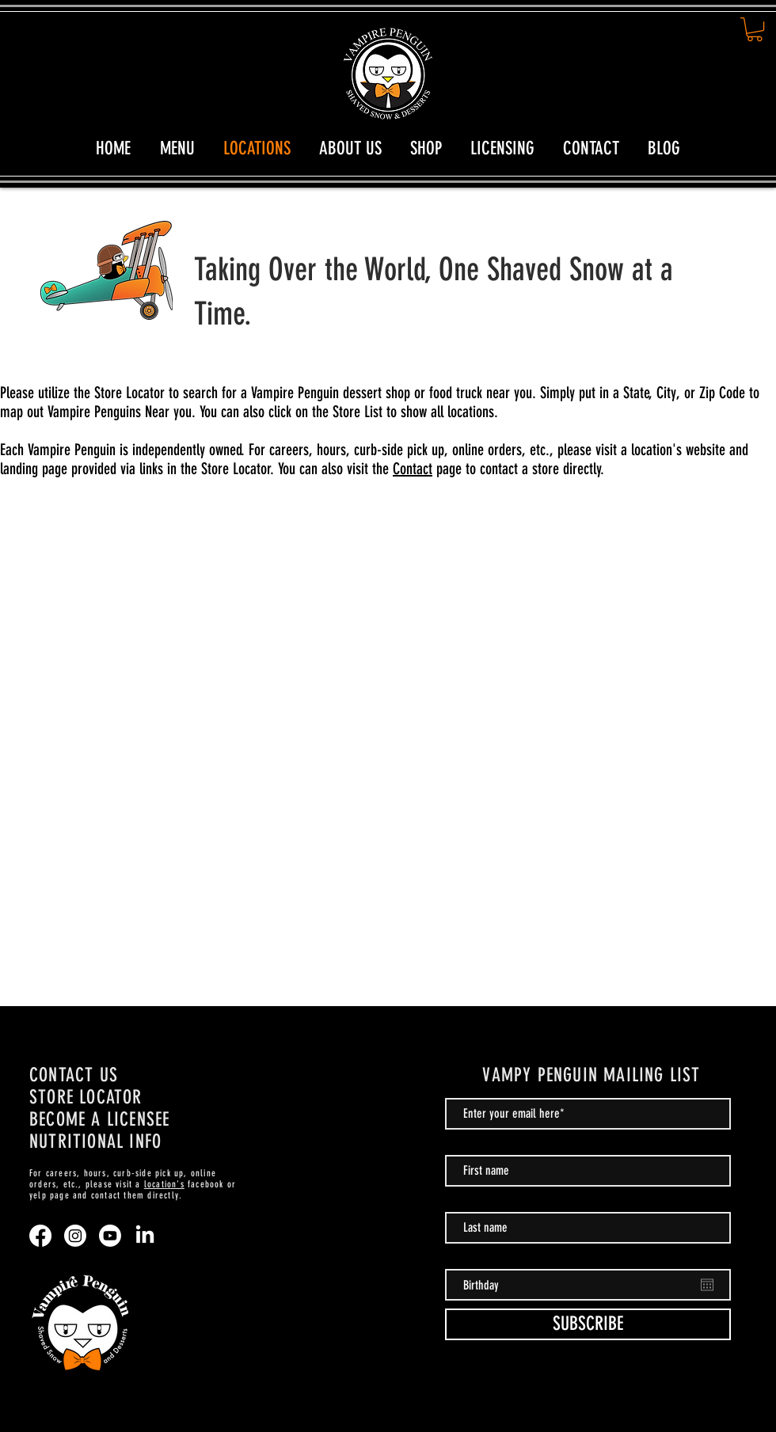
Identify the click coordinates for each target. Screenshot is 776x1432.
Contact (412, 468)
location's (164, 1184)
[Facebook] (40, 1236)
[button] (754, 29)
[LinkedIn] (145, 1236)
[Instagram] (75, 1236)
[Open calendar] (707, 1284)
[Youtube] (110, 1236)
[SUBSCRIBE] (588, 1324)
